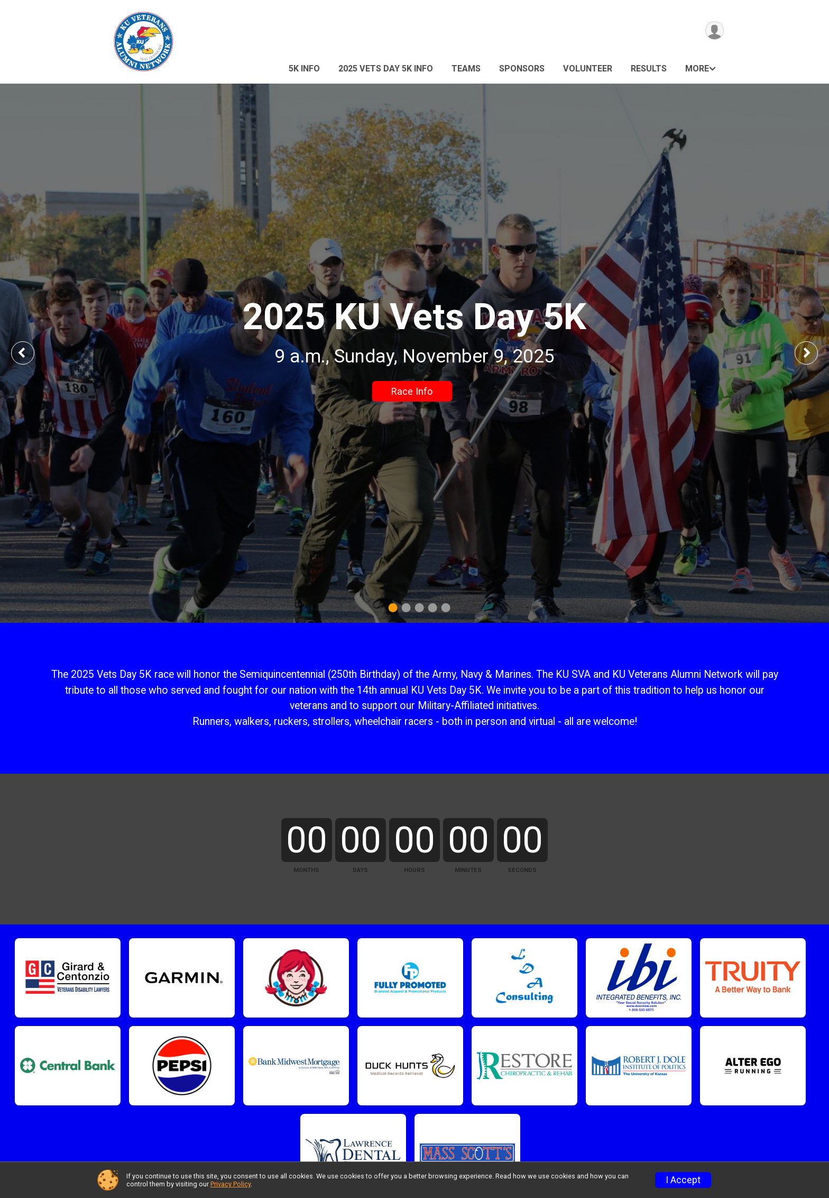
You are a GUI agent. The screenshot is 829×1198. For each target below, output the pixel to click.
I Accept (683, 1180)
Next (814, 352)
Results (649, 68)
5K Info (304, 68)
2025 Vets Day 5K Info (385, 68)
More (697, 68)
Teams (466, 68)
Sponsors (522, 68)
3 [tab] (419, 607)
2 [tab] (406, 607)
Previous (30, 352)
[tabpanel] (414, 353)
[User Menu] (714, 31)
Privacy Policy (230, 1184)
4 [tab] (432, 607)
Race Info (411, 391)
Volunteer (587, 68)
